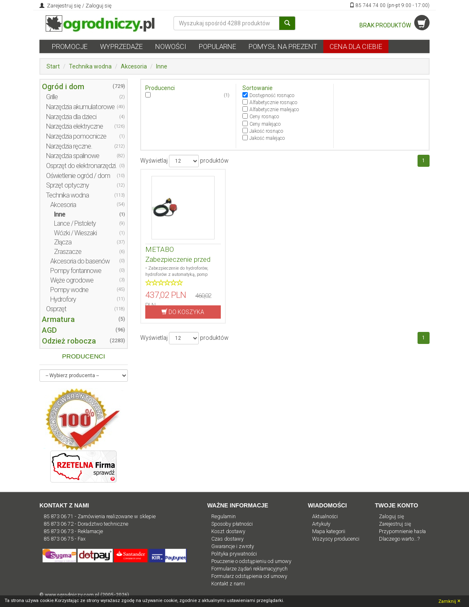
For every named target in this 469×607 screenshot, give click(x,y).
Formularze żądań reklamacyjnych (249, 569)
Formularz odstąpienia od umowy (249, 576)
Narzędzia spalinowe (72, 156)
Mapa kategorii (328, 531)
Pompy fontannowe (75, 271)
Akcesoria (134, 66)
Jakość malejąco (267, 138)
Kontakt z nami (228, 583)
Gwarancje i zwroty (232, 546)
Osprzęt (56, 309)
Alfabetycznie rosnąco (273, 102)
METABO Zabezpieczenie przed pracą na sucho (177, 259)
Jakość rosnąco (266, 131)
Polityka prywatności (234, 554)
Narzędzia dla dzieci (71, 117)
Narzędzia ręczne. (69, 146)
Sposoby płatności (232, 524)
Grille (52, 97)
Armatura (58, 319)
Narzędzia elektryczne (74, 126)
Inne (161, 66)
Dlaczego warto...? (399, 539)
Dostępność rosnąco (271, 95)
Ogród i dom (63, 86)
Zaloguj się (98, 5)
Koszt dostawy (228, 531)
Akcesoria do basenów (80, 261)
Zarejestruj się (63, 5)
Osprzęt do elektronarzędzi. (81, 166)
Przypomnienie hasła (402, 531)
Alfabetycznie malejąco (274, 109)
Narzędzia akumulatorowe (80, 107)
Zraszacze (67, 252)
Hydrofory (63, 299)
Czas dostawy (227, 539)
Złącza (62, 242)
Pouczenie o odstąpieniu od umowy (251, 561)
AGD (49, 330)
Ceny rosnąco (264, 116)
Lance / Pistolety (74, 223)
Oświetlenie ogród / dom (78, 176)
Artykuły (321, 524)
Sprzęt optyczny (67, 185)
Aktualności (325, 516)
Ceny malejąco (265, 124)
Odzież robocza (69, 340)
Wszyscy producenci (335, 539)
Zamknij (449, 600)
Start (53, 66)
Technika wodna (90, 66)
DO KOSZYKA (182, 311)
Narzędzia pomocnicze (76, 136)
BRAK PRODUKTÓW (394, 25)
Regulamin (223, 516)
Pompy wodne (69, 290)
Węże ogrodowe (71, 280)
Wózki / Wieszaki (75, 233)
